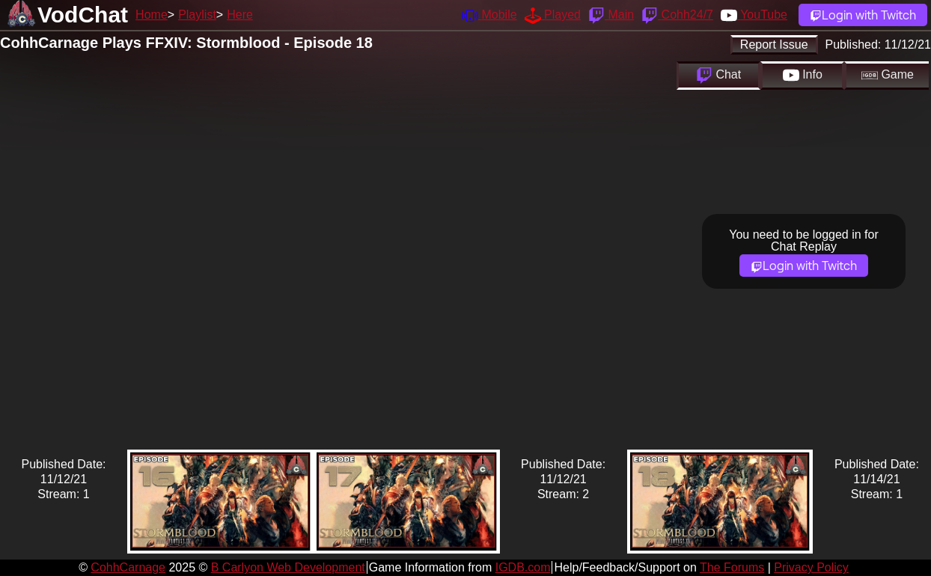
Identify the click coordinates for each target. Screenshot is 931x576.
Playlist (197, 14)
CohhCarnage (128, 567)
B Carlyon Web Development (288, 567)
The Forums (732, 567)
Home (151, 14)
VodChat (82, 14)
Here (240, 14)
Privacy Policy (811, 567)
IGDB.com (523, 567)
